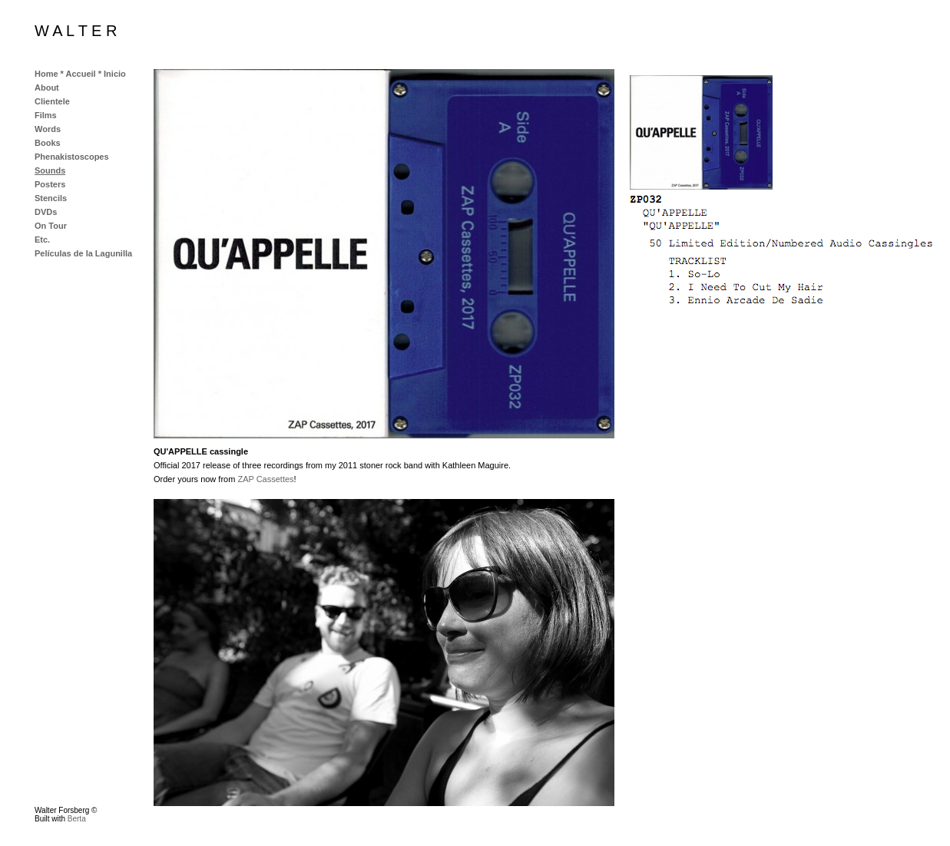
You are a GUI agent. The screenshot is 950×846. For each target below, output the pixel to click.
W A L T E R (76, 30)
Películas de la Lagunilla (83, 253)
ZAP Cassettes (265, 479)
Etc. (42, 239)
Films (46, 115)
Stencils (51, 198)
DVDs (46, 211)
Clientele (52, 101)
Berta (77, 819)
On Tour (51, 225)
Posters (50, 184)
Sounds (50, 170)
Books (48, 142)
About (47, 87)
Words (48, 129)
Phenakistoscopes (72, 156)
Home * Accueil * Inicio (80, 73)
